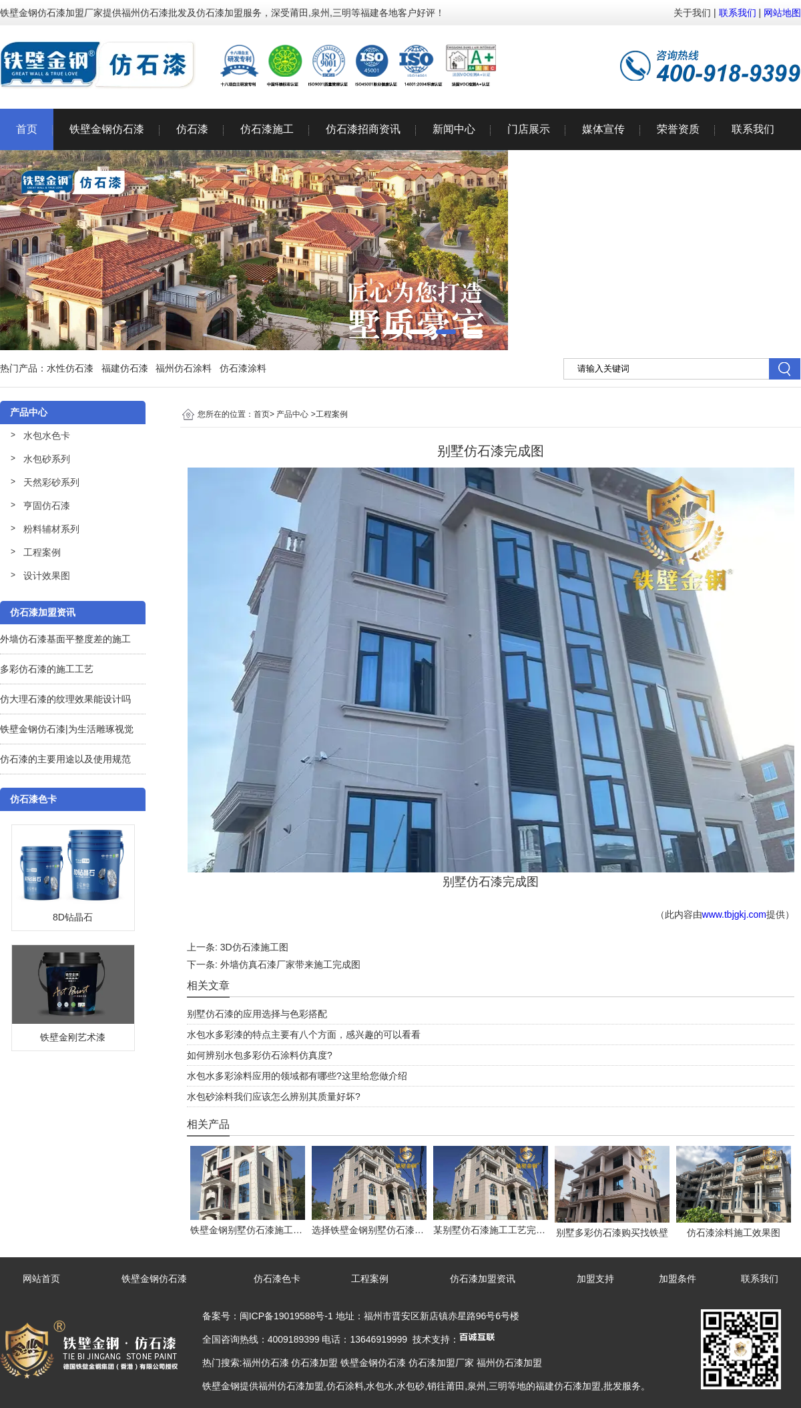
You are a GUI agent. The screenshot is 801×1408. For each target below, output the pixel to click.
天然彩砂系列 (51, 482)
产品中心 (292, 414)
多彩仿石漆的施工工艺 (46, 669)
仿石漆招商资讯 (363, 129)
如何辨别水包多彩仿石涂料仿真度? (259, 1055)
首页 (26, 129)
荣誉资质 (678, 129)
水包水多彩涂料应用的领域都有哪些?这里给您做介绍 (297, 1076)
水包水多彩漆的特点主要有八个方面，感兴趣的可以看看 (304, 1034)
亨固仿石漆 (46, 505)
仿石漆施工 (267, 129)
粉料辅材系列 (51, 529)
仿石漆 (192, 129)
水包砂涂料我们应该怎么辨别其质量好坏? (273, 1096)
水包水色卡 (46, 435)
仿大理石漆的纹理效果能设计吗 (65, 699)
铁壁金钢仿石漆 (106, 129)
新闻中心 (454, 129)
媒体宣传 (603, 129)
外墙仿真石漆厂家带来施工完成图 (290, 964)
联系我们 (737, 12)
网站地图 (782, 12)
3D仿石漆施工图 (254, 947)
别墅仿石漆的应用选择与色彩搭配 (257, 1013)
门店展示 (528, 129)
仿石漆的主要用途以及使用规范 (65, 759)
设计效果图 (46, 575)
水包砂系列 (46, 459)
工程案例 (42, 552)
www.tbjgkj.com (734, 914)
